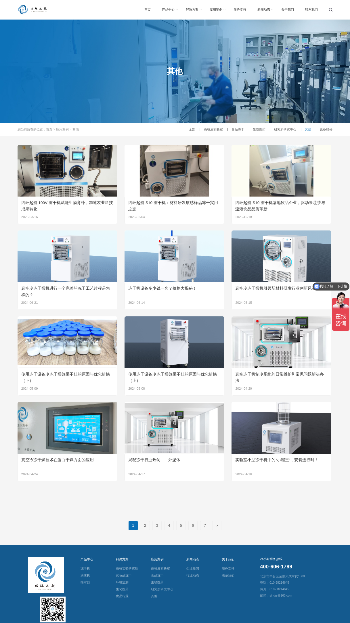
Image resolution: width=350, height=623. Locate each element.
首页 (147, 9)
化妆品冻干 (124, 575)
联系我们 (311, 9)
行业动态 (192, 575)
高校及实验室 (211, 129)
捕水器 (85, 582)
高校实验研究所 (127, 568)
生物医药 (256, 129)
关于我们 (287, 9)
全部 (192, 129)
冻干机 (85, 568)
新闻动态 (263, 9)
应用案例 (216, 9)
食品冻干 (235, 129)
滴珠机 (85, 575)
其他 (75, 129)
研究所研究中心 (283, 129)
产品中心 (168, 9)
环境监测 (122, 582)
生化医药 (122, 589)
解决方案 (192, 9)
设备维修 (323, 129)
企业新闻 (192, 568)
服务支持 (240, 9)
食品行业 (122, 596)
